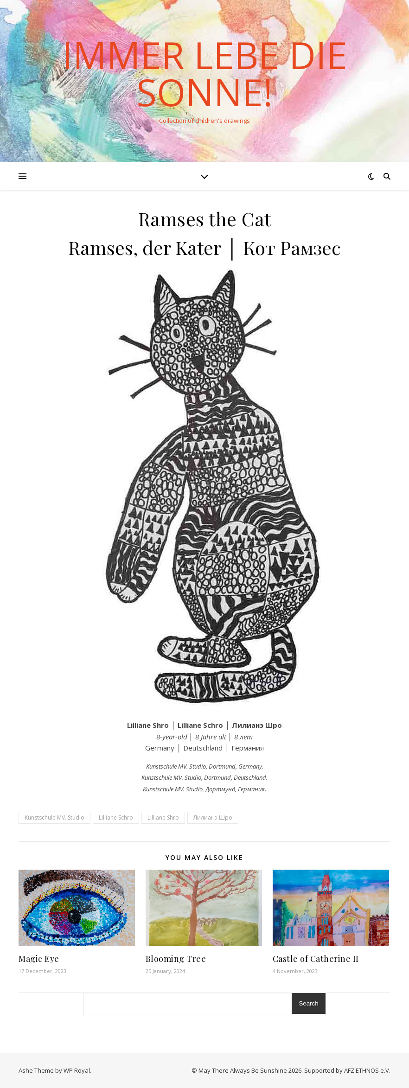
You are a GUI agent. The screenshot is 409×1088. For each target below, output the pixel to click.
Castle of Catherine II (316, 958)
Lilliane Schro (116, 817)
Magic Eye (39, 958)
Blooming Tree (176, 958)
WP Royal (77, 1070)
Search (308, 1003)
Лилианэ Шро (212, 817)
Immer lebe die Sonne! (204, 73)
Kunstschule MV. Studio (54, 817)
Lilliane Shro (163, 817)
